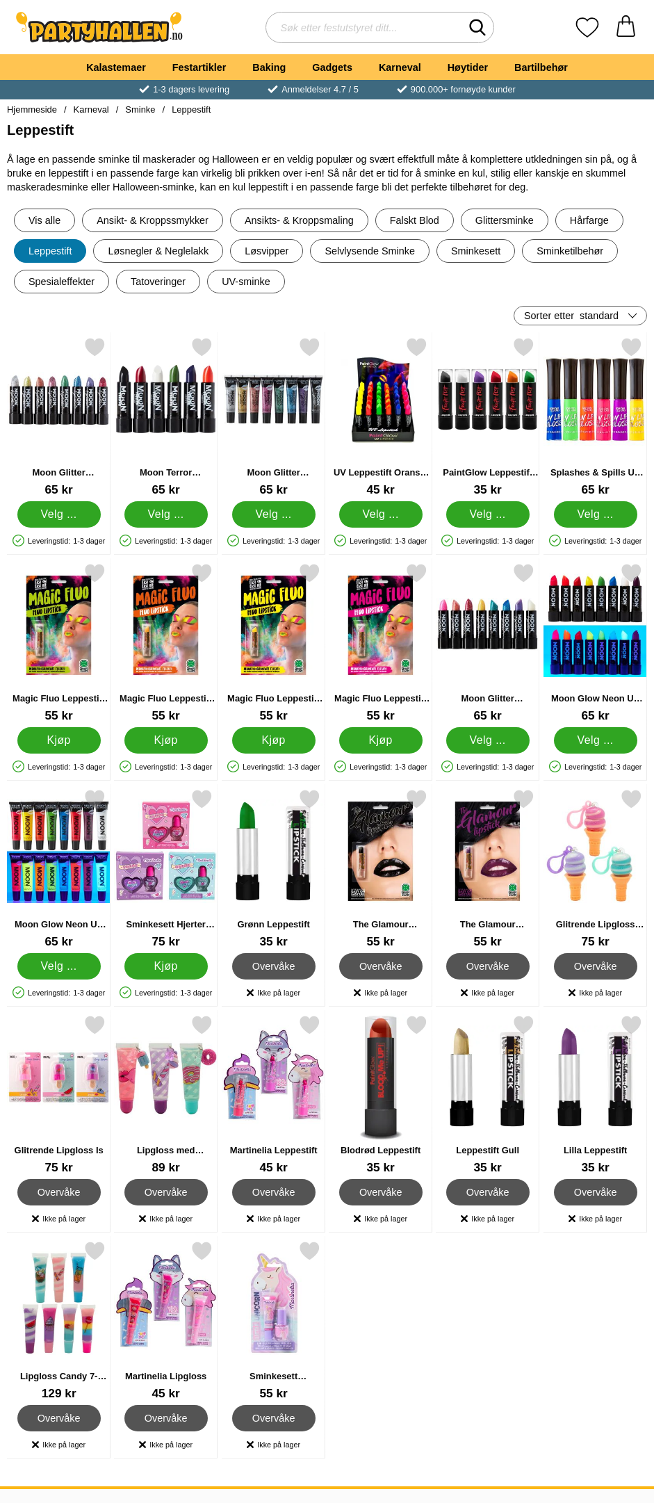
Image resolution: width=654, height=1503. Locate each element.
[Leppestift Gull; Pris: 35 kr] (487, 1094)
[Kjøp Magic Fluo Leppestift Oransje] (166, 740)
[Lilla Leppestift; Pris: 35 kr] (595, 1094)
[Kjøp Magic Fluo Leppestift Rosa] (381, 740)
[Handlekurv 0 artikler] (626, 27)
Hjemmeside (32, 109)
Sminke (140, 109)
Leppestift (191, 109)
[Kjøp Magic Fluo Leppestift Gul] (273, 740)
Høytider (468, 67)
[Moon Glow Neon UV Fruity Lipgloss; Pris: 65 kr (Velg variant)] (59, 868)
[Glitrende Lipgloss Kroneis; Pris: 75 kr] (595, 868)
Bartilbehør (541, 67)
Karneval (400, 67)
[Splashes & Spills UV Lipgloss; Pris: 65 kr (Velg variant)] (595, 416)
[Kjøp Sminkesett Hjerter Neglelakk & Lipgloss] (166, 966)
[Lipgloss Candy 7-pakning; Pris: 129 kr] (59, 1320)
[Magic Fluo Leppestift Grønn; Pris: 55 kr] (59, 642)
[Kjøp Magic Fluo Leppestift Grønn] (59, 740)
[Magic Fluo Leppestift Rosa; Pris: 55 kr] (380, 642)
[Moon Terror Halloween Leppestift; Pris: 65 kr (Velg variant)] (166, 416)
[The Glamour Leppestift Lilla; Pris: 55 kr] (487, 868)
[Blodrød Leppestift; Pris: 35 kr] (380, 1094)
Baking (269, 67)
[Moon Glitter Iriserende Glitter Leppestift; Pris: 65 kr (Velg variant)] (487, 642)
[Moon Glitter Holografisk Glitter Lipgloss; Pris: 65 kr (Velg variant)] (273, 416)
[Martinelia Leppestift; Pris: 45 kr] (273, 1094)
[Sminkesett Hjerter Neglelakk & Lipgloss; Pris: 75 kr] (166, 868)
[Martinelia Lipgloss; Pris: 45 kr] (166, 1320)
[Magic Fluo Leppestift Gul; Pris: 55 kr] (273, 642)
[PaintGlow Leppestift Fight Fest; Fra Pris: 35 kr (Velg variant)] (487, 416)
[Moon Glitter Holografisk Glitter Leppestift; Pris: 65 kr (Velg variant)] (59, 416)
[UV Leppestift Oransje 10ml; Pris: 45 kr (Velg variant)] (380, 416)
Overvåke (273, 966)
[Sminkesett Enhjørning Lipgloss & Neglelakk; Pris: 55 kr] (273, 1320)
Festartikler (199, 67)
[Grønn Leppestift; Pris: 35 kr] (273, 868)
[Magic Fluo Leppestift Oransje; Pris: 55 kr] (166, 642)
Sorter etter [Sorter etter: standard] (571, 315)
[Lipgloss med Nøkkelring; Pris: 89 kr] (166, 1094)
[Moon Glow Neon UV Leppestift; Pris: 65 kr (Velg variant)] (595, 642)
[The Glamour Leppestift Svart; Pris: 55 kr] (380, 868)
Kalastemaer (116, 67)
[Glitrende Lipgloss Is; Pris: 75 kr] (59, 1094)
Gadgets (332, 67)
